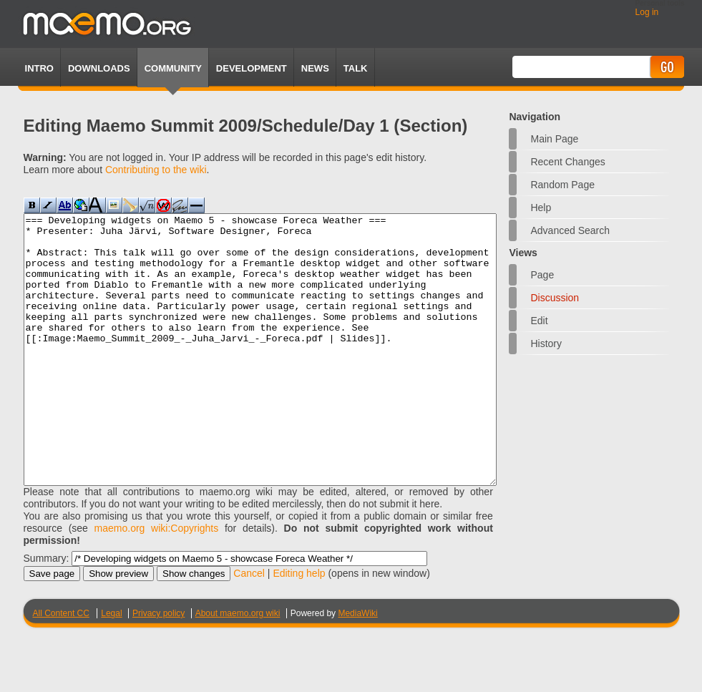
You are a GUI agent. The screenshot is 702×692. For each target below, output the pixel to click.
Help (540, 207)
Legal (111, 667)
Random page (562, 184)
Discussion (554, 297)
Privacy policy (158, 667)
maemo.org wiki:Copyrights (156, 582)
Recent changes (567, 161)
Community (173, 68)
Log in (647, 12)
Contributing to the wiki (156, 169)
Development (251, 68)
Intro (39, 68)
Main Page (554, 139)
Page (542, 275)
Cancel (249, 627)
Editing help (299, 627)
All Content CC (61, 667)
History (546, 343)
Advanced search (570, 230)
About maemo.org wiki (238, 667)
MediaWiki (357, 667)
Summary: (46, 612)
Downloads (99, 68)
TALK (355, 68)
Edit (538, 320)
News (315, 68)
